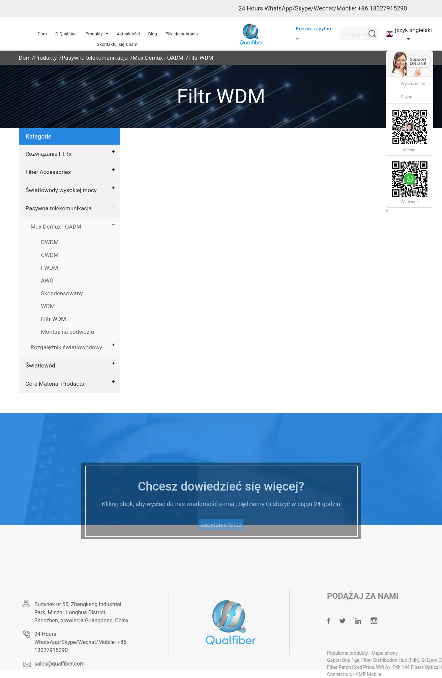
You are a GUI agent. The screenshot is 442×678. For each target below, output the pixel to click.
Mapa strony (400, 653)
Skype (406, 97)
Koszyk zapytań (313, 29)
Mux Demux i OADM (157, 57)
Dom (25, 57)
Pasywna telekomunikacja (95, 57)
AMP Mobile (384, 674)
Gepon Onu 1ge (359, 660)
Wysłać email (413, 83)
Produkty (45, 57)
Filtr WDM (200, 57)
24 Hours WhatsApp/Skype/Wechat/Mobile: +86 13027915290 (322, 8)
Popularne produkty (364, 653)
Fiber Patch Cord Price (366, 667)
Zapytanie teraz (221, 533)
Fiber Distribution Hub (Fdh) (406, 660)
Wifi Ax (398, 667)
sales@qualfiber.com (71, 663)
